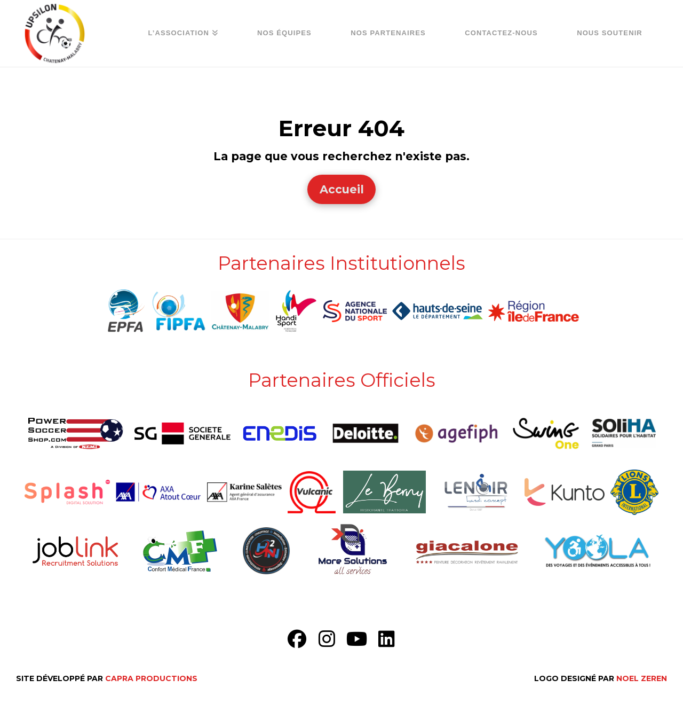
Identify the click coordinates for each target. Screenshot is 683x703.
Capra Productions (151, 678)
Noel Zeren (641, 678)
